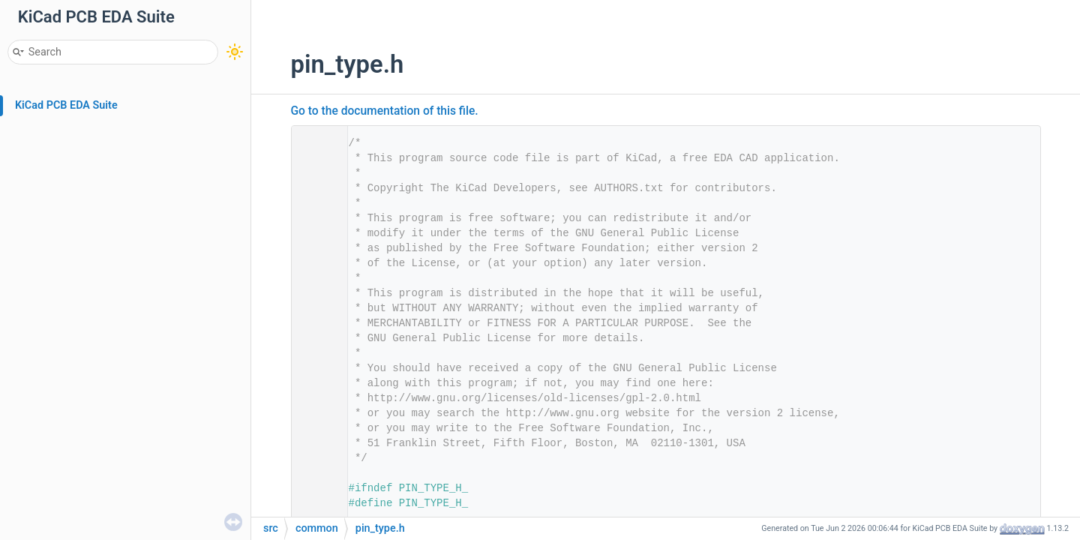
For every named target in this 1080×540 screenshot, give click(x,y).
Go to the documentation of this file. (384, 111)
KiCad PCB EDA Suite (66, 105)
